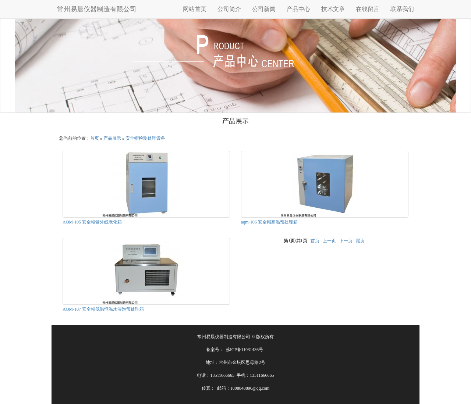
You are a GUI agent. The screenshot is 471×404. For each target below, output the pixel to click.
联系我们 (402, 9)
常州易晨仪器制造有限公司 (97, 9)
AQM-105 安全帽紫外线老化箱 (92, 222)
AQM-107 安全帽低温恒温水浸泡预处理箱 (103, 309)
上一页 (329, 240)
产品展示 (112, 138)
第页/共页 (295, 240)
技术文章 (333, 9)
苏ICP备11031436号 (244, 349)
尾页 (360, 240)
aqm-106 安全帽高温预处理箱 (269, 222)
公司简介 (229, 9)
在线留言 (367, 9)
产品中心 (298, 9)
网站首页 (194, 9)
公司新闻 (264, 9)
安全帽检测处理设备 (145, 138)
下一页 (346, 240)
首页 (94, 138)
